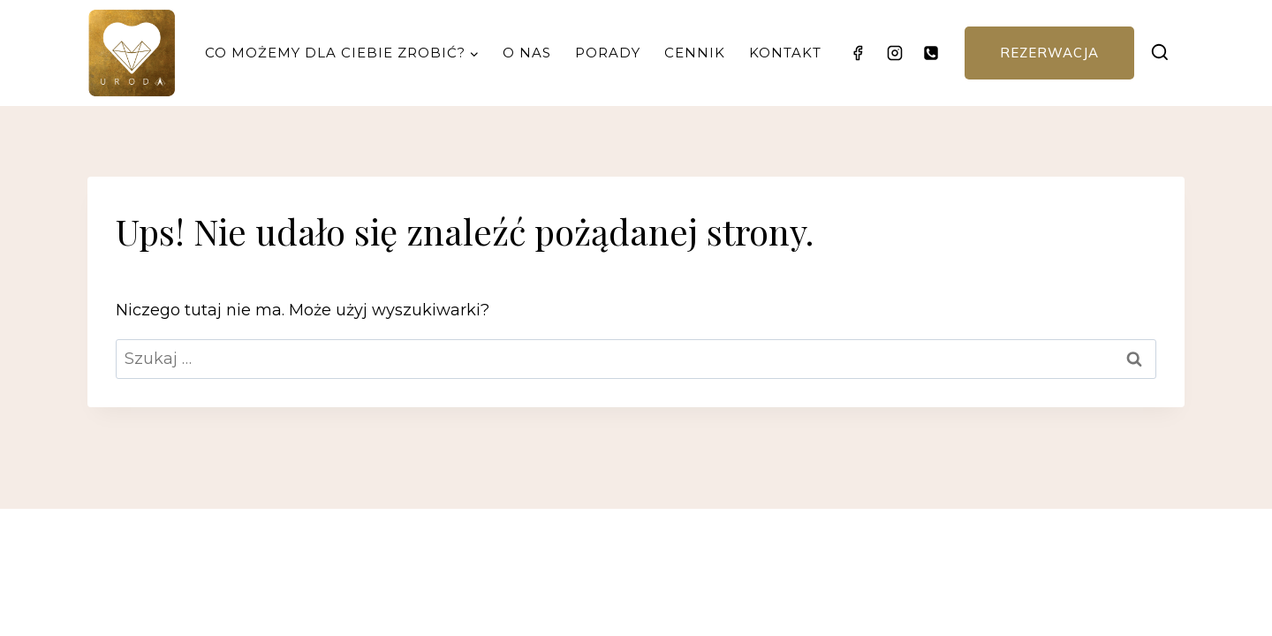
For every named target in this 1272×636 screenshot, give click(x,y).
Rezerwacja (1049, 52)
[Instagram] (895, 53)
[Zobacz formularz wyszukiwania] (1159, 52)
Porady (607, 52)
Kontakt (785, 52)
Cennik (694, 52)
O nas (527, 52)
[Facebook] (858, 53)
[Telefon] (931, 53)
